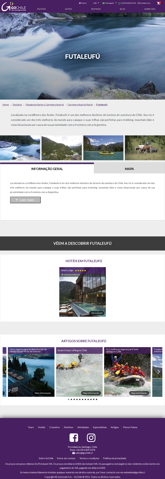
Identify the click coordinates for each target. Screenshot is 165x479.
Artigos (115, 426)
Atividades (83, 426)
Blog (122, 9)
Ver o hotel (96, 312)
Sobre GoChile (46, 457)
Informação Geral (47, 168)
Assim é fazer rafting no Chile (72, 349)
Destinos (96, 9)
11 (96, 398)
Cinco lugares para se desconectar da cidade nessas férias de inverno (28, 349)
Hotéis (68, 9)
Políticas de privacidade (114, 457)
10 (93, 398)
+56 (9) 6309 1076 (127, 3)
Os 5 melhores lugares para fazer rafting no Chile (122, 349)
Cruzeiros (54, 426)
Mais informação (43, 392)
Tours (31, 426)
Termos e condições (89, 457)
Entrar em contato (66, 457)
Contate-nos (145, 3)
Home (83, 3)
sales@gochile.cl (82, 451)
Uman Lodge (73, 269)
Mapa (129, 168)
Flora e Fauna (130, 426)
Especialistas (100, 426)
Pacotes (41, 9)
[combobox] (94, 3)
